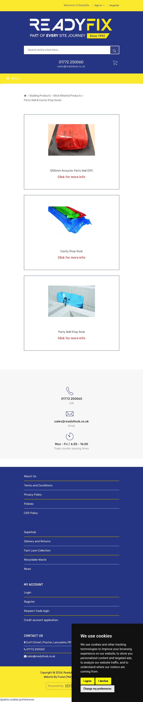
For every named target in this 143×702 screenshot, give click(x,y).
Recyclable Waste (35, 559)
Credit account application (41, 620)
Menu (13, 78)
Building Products (40, 95)
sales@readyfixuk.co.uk (71, 66)
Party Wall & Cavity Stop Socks (42, 100)
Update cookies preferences (17, 699)
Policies (29, 504)
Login (27, 592)
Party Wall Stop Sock (71, 332)
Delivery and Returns (37, 541)
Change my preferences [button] (97, 688)
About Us (30, 476)
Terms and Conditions (38, 485)
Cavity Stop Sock (71, 251)
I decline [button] (103, 681)
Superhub (30, 532)
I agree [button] (88, 681)
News (27, 569)
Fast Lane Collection (37, 550)
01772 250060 (71, 62)
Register (114, 5)
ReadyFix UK (71, 672)
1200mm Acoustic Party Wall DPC (71, 170)
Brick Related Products (68, 95)
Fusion (62, 677)
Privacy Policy (33, 494)
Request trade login (36, 611)
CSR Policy (31, 513)
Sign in (99, 5)
